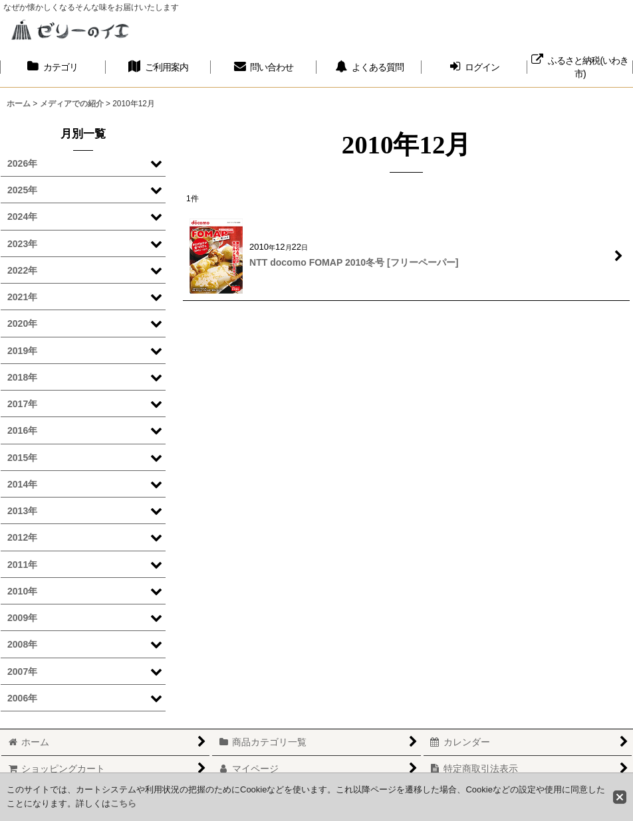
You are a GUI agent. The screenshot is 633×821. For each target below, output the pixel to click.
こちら (123, 803)
